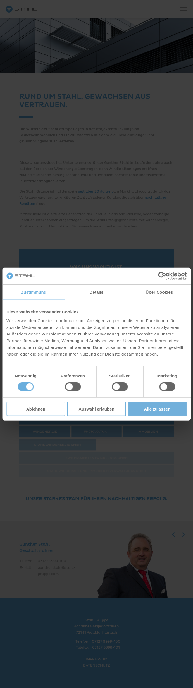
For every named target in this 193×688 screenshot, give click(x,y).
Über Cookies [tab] (159, 291)
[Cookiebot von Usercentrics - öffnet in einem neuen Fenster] (162, 276)
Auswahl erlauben (96, 409)
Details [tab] (97, 291)
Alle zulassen (157, 409)
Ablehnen (35, 409)
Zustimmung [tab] (33, 291)
